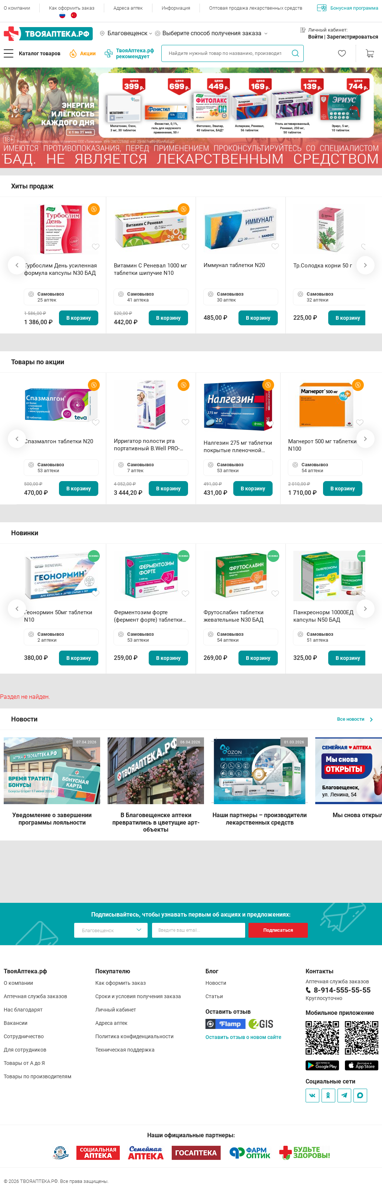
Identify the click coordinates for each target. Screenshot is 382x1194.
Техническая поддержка (125, 1050)
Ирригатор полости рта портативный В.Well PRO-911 (147, 445)
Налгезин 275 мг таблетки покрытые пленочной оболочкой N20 (238, 447)
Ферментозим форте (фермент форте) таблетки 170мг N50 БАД (148, 616)
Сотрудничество (24, 1036)
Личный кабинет (115, 1010)
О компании (17, 8)
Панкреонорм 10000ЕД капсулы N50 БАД (323, 616)
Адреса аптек (128, 8)
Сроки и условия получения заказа (138, 996)
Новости (215, 983)
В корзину (78, 318)
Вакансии (15, 1023)
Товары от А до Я (24, 1063)
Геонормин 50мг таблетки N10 (58, 616)
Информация (176, 8)
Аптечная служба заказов (35, 996)
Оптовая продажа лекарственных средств (255, 8)
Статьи (214, 996)
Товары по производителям (37, 1076)
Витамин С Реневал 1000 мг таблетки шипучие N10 (150, 269)
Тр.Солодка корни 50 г (322, 265)
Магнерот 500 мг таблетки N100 (322, 445)
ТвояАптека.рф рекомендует (129, 53)
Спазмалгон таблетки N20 (58, 441)
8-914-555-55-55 (342, 990)
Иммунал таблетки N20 (234, 265)
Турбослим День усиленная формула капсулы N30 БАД (60, 269)
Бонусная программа (347, 7)
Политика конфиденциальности (134, 1036)
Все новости (355, 719)
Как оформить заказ (72, 8)
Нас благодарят (23, 1010)
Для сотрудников (25, 1050)
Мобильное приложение (340, 1012)
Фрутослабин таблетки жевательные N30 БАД (234, 616)
